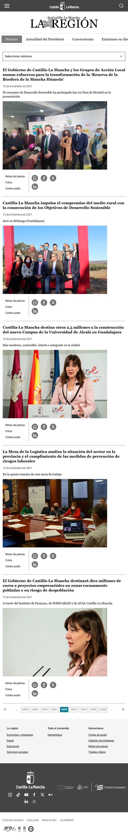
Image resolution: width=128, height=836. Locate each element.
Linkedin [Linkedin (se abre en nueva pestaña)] (26, 801)
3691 (54, 709)
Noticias (12, 39)
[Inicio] (30, 780)
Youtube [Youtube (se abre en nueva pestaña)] (26, 795)
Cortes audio (12, 188)
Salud (10, 740)
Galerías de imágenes (101, 740)
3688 (25, 709)
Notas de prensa (15, 176)
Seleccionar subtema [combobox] (18, 56)
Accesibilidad (67, 819)
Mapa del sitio (49, 819)
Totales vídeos (97, 752)
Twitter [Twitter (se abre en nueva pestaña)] (42, 795)
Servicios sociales (17, 752)
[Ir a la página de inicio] (64, 5)
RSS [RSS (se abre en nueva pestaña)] (34, 801)
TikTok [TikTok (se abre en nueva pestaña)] (18, 795)
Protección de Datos (12, 819)
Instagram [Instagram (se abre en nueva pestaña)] (10, 795)
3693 (74, 709)
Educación (13, 746)
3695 (93, 709)
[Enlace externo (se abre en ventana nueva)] (24, 829)
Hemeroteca (55, 734)
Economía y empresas (20, 734)
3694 (84, 709)
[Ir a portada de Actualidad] (64, 23)
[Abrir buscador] (121, 6)
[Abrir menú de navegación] (7, 6)
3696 (103, 709)
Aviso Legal (33, 819)
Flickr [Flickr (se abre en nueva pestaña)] (50, 795)
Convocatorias (83, 39)
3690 (45, 709)
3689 (35, 709)
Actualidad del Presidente (45, 39)
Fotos (8, 182)
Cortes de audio (97, 734)
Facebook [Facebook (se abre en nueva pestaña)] (34, 795)
